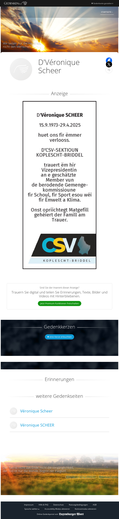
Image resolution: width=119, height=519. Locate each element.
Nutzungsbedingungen (78, 504)
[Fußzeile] (60, 506)
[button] (109, 69)
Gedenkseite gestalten (102, 3)
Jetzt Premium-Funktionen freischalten (59, 303)
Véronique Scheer (36, 411)
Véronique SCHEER (37, 425)
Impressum (29, 504)
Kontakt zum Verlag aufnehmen (81, 477)
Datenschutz (58, 504)
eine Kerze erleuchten (59, 336)
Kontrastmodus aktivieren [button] (85, 509)
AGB (95, 504)
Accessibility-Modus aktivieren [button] (57, 509)
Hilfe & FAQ (43, 504)
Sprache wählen (31, 509)
